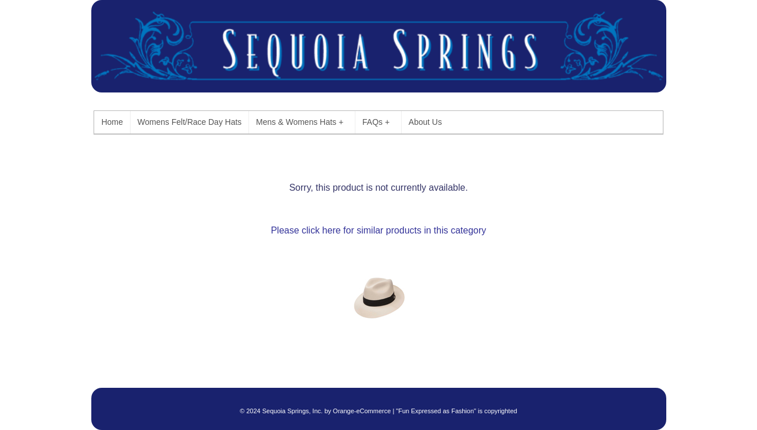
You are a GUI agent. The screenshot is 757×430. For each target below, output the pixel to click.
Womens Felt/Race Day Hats (190, 122)
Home (112, 122)
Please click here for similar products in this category (379, 230)
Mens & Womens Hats (299, 122)
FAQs (375, 122)
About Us (425, 122)
